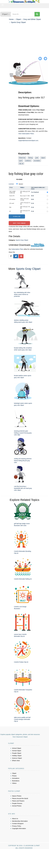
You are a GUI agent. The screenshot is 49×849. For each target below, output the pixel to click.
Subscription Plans (17, 249)
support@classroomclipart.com (28, 140)
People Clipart (16, 753)
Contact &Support (17, 823)
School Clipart (16, 748)
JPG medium (12, 199)
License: (11, 184)
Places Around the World (20, 798)
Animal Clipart (16, 750)
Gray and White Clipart (32, 19)
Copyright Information (19, 828)
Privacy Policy (16, 826)
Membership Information (20, 821)
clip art (21, 163)
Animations (15, 778)
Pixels (22, 187)
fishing (30, 157)
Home (11, 19)
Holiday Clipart (17, 755)
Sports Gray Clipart (18, 22)
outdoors (28, 160)
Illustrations (15, 781)
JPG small (11, 203)
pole (36, 157)
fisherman (22, 157)
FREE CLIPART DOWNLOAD (12, 192)
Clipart (18, 19)
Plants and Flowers (18, 801)
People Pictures (17, 803)
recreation (37, 160)
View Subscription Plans (26, 133)
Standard (21, 184)
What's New (16, 760)
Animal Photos (16, 806)
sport (20, 160)
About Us (15, 818)
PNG (10, 207)
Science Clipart (17, 758)
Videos (14, 783)
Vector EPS (11, 195)
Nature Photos (16, 796)
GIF (10, 211)
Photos (14, 776)
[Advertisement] (24, 38)
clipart (43, 157)
